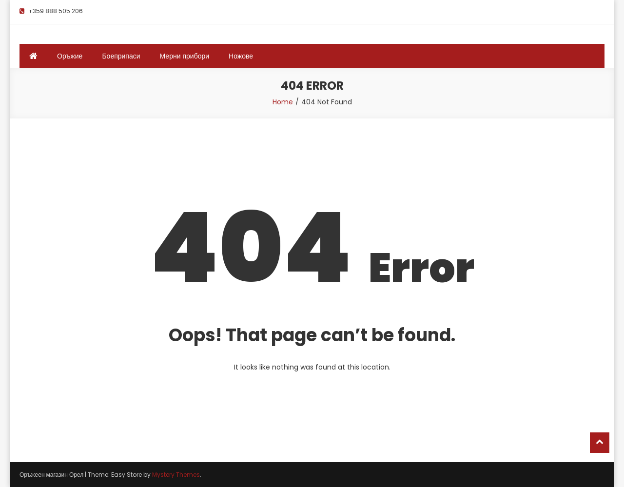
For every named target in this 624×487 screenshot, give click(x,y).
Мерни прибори (185, 56)
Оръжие (69, 56)
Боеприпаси (121, 56)
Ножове (241, 56)
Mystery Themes (176, 474)
